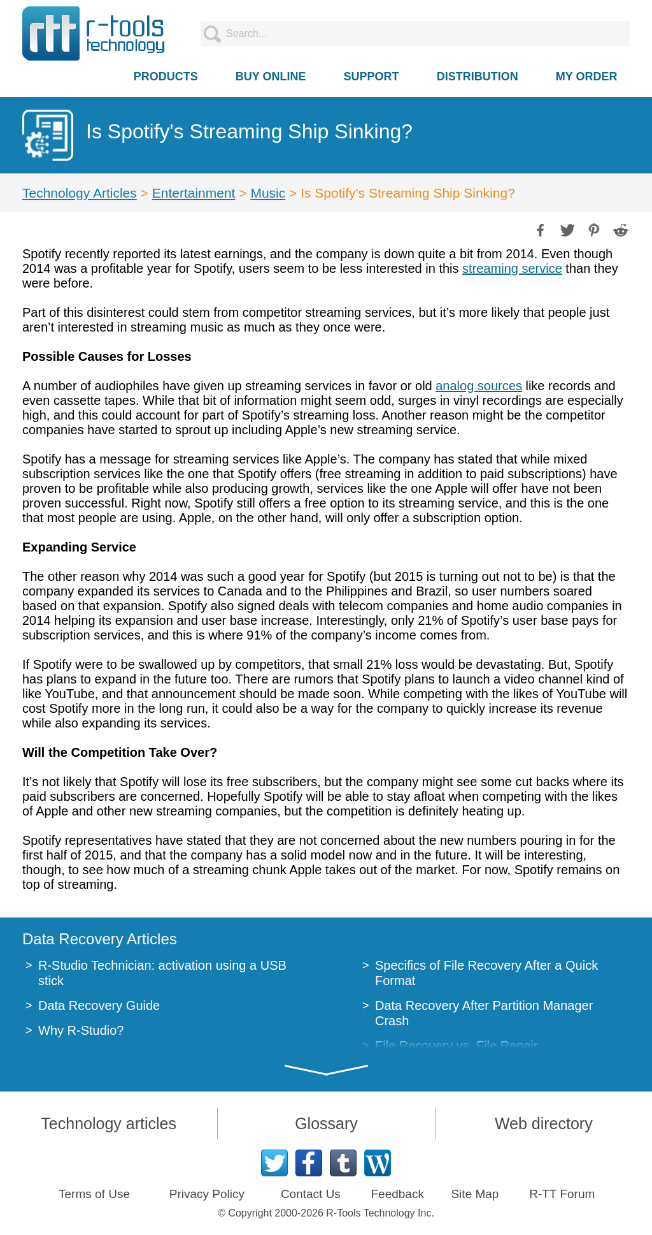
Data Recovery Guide (99, 1005)
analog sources (479, 386)
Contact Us (311, 1194)
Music (267, 193)
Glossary (326, 1123)
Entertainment (194, 193)
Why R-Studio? (81, 1030)
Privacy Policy (206, 1194)
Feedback (397, 1194)
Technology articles (108, 1123)
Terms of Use (94, 1194)
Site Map (475, 1194)
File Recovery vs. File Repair (456, 1046)
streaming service (512, 268)
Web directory (544, 1123)
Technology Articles (79, 193)
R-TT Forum (562, 1194)
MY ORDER (587, 76)
